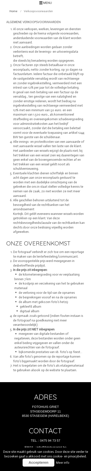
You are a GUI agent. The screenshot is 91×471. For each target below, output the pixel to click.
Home (13, 11)
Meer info (62, 462)
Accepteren (39, 462)
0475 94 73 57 (50, 440)
